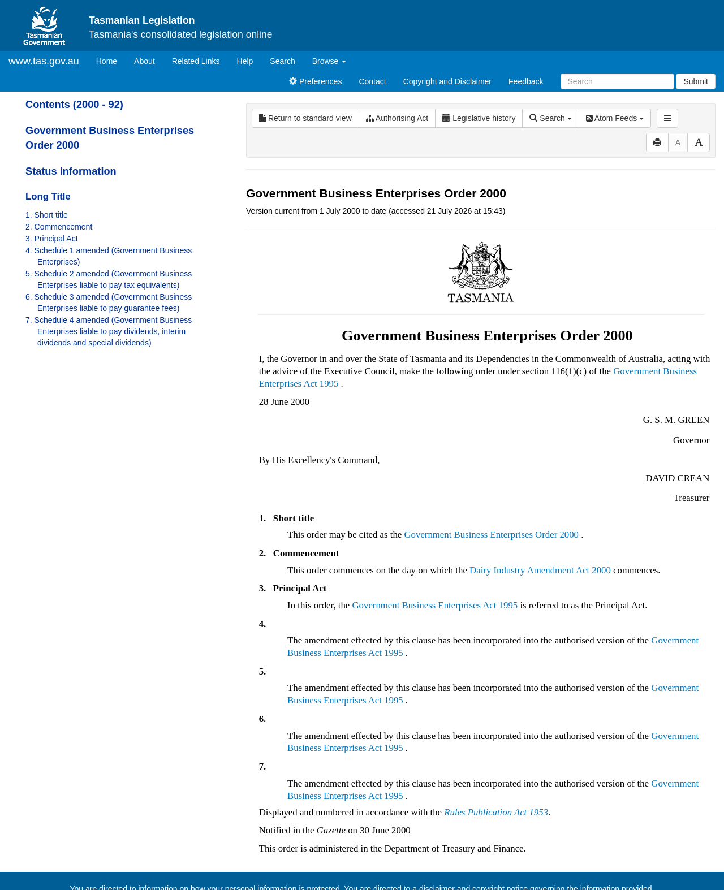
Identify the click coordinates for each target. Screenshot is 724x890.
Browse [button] (329, 61)
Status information (71, 171)
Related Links (196, 61)
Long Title (48, 196)
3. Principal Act (51, 238)
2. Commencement (58, 226)
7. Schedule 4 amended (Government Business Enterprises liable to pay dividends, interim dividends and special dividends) (108, 331)
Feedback (525, 81)
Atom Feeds (615, 118)
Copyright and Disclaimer (447, 81)
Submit (695, 81)
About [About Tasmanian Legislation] (144, 61)
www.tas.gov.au (43, 61)
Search (282, 61)
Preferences (315, 81)
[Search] (617, 81)
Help (245, 61)
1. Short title (46, 214)
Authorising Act (397, 118)
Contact (372, 81)
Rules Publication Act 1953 (496, 812)
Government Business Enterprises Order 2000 (491, 534)
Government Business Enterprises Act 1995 (435, 605)
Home (111, 60)
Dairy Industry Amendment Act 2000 (540, 570)
